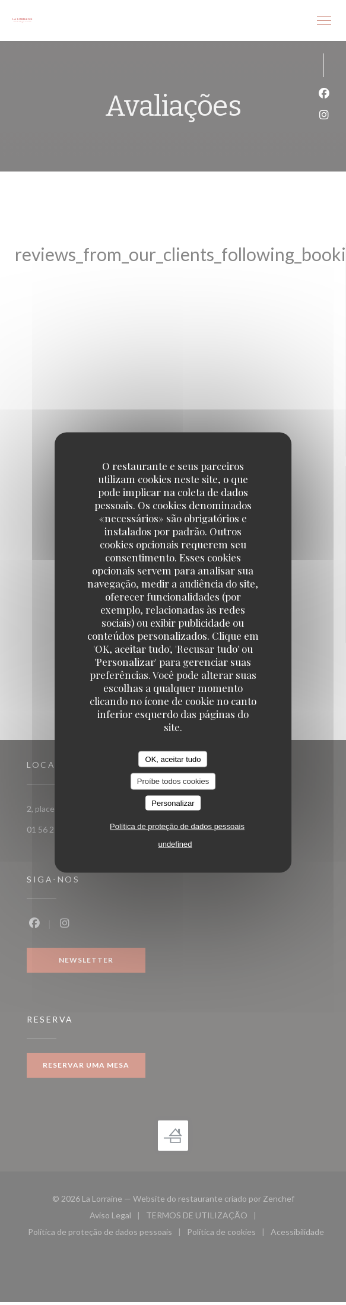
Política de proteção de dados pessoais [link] (177, 826)
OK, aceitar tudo (173, 758)
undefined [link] (175, 844)
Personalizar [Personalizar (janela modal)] (172, 802)
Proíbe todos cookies (173, 781)
